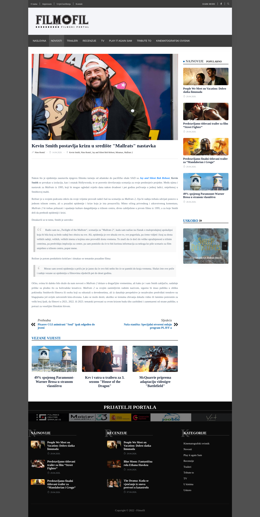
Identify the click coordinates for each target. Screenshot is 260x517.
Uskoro (190, 221)
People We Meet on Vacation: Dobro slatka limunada (61, 445)
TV (102, 40)
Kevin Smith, (75, 152)
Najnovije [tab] (195, 61)
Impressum (47, 4)
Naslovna (39, 40)
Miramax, (120, 152)
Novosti (56, 40)
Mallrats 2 (128, 152)
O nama (34, 4)
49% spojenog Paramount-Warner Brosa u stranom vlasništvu (54, 382)
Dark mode (208, 4)
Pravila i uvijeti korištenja (51, 52)
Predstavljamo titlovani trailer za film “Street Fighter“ (61, 465)
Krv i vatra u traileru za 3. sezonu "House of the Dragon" (104, 382)
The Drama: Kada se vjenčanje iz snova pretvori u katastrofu (136, 484)
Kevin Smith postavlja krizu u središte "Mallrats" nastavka (94, 145)
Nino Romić (40, 152)
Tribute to (144, 40)
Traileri (72, 40)
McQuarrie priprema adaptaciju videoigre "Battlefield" (155, 382)
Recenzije (89, 40)
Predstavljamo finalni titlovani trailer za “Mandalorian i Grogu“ (61, 484)
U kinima (188, 484)
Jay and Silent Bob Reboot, (104, 152)
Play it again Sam (120, 40)
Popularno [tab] (214, 61)
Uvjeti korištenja (64, 4)
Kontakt (79, 4)
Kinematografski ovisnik (173, 40)
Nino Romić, (86, 152)
